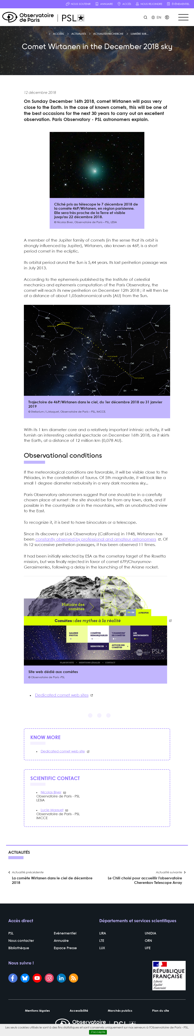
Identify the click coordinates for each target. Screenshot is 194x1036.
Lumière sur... (140, 34)
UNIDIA (150, 933)
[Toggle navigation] (183, 17)
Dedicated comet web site (63, 751)
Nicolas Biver (51, 792)
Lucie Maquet (52, 810)
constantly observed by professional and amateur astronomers (95, 539)
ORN (148, 941)
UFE (147, 948)
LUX (102, 948)
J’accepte (98, 1032)
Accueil (58, 34)
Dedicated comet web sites (61, 695)
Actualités (78, 34)
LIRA (102, 933)
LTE (101, 941)
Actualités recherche (108, 34)
